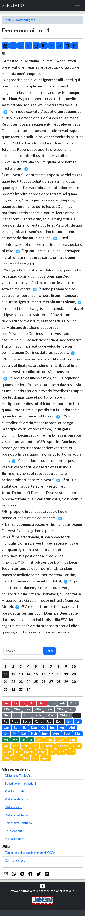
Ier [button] (78, 721)
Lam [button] (6, 728)
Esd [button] (70, 709)
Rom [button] (49, 740)
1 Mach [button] (50, 715)
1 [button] (6, 666)
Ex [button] (15, 703)
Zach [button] (67, 734)
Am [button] (62, 728)
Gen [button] (6, 703)
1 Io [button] (6, 758)
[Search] (23, 651)
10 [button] (74, 666)
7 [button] (51, 666)
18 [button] (58, 674)
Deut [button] (42, 703)
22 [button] (13, 682)
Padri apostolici (15, 791)
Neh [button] (6, 715)
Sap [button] (48, 721)
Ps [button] (5, 721)
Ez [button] (24, 728)
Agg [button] (56, 734)
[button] (42, 886)
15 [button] (36, 674)
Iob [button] (77, 715)
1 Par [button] (48, 709)
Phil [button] (25, 746)
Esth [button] (37, 715)
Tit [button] (18, 752)
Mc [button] (15, 740)
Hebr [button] (41, 752)
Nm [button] (32, 703)
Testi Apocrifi (14, 831)
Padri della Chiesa (16, 815)
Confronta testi (15, 860)
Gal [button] (6, 746)
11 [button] (6, 674)
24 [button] (28, 682)
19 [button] (66, 674)
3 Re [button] (27, 709)
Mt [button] (6, 740)
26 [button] (43, 682)
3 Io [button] (25, 758)
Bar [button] (16, 728)
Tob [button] (16, 715)
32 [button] (13, 689)
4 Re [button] (38, 709)
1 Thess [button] (47, 746)
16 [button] (43, 674)
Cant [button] (38, 721)
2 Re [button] (17, 709)
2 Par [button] (60, 709)
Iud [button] (35, 758)
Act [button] (39, 740)
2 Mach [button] (65, 715)
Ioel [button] (52, 728)
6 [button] (43, 666)
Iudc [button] (62, 703)
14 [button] (28, 674)
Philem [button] (28, 752)
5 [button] (36, 666)
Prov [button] (15, 721)
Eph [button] (15, 746)
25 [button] (36, 682)
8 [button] (58, 666)
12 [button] (13, 674)
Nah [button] (24, 734)
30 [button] (74, 682)
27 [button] (51, 682)
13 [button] (21, 674)
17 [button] (51, 674)
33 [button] (21, 689)
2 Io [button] (16, 758)
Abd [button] (72, 728)
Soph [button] (44, 734)
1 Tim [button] (76, 746)
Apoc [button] (45, 758)
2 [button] (13, 666)
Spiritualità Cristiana (18, 823)
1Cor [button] (60, 740)
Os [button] (43, 728)
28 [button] (58, 682)
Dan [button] (34, 728)
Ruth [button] (73, 703)
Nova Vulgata (25, 20)
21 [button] (6, 682)
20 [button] (74, 674)
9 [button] (66, 666)
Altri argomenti (15, 839)
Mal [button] (78, 734)
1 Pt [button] (61, 752)
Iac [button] (51, 752)
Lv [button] (23, 703)
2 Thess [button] (62, 746)
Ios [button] (52, 703)
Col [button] (34, 746)
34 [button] (28, 689)
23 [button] (21, 682)
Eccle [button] (26, 721)
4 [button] (28, 666)
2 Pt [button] (71, 752)
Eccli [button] (59, 721)
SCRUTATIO (13, 5)
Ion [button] (6, 734)
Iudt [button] (27, 715)
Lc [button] (23, 740)
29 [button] (66, 682)
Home (7, 20)
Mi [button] (14, 734)
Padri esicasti (13, 807)
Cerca (50, 651)
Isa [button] (69, 721)
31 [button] (6, 689)
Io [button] (30, 740)
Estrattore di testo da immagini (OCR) (30, 852)
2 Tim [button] (7, 752)
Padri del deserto (16, 799)
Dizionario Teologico (18, 775)
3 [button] (21, 666)
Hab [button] (34, 734)
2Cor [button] (71, 740)
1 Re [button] (7, 709)
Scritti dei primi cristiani (20, 783)
